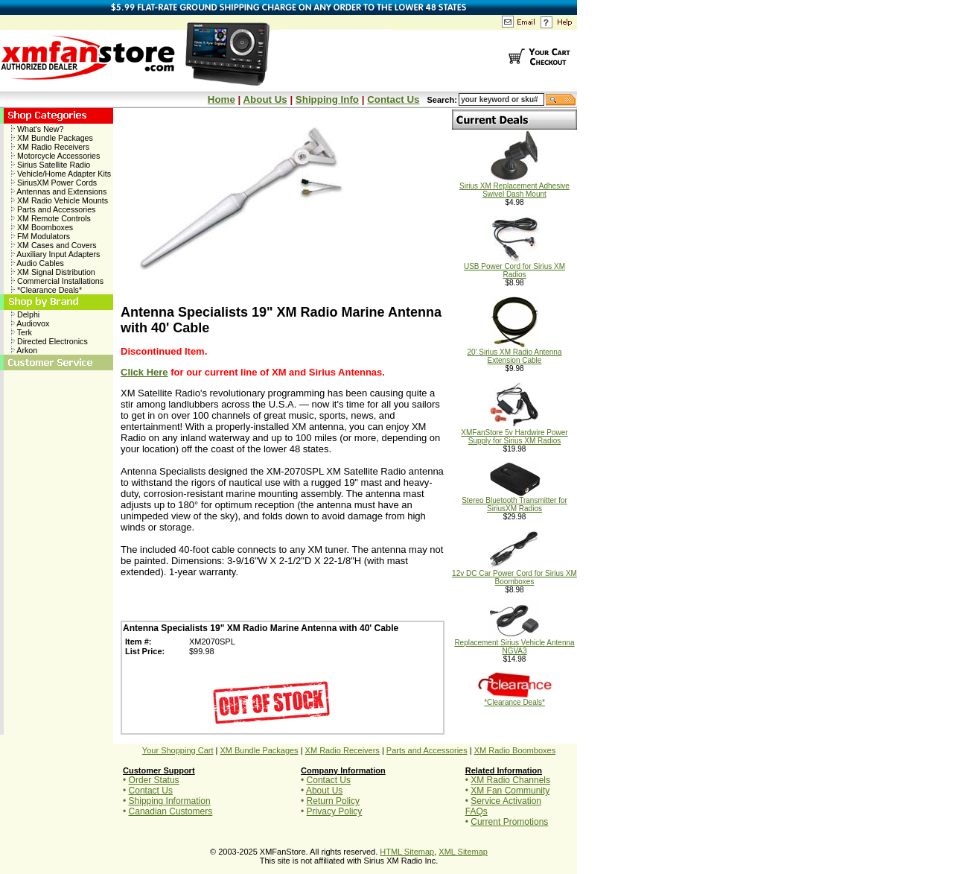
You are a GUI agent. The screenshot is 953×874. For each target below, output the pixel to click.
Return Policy (333, 801)
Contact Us (393, 99)
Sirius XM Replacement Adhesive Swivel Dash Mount (514, 186)
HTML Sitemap (407, 851)
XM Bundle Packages (52, 137)
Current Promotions (509, 822)
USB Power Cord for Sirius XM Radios (514, 267)
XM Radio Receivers (50, 146)
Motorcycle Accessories (55, 155)
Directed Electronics (49, 341)
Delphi (25, 314)
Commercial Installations (57, 280)
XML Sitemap (463, 851)
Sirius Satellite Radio (50, 164)
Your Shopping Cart (178, 750)
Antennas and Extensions (58, 191)
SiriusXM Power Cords (54, 182)
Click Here (144, 372)
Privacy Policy (335, 811)
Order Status (154, 780)
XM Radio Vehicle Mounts (59, 200)
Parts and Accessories (53, 209)
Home (221, 99)
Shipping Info (327, 99)
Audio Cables (37, 263)
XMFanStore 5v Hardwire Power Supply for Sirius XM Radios (514, 433)
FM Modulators (40, 236)
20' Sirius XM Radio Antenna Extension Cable (515, 352)
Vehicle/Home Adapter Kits (61, 173)
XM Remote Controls (51, 218)
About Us (265, 99)
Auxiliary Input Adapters (55, 254)
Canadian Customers (171, 811)
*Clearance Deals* (46, 289)
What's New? (37, 128)
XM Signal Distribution (53, 271)
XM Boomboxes (42, 227)
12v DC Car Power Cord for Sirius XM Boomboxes (514, 574)
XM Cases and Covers (54, 245)
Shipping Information (170, 801)
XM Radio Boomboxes (514, 750)
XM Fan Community (510, 790)
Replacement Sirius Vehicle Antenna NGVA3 (514, 643)
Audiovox (30, 323)
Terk (21, 332)
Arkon (24, 350)
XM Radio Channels (510, 780)
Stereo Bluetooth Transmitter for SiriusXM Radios (514, 501)
